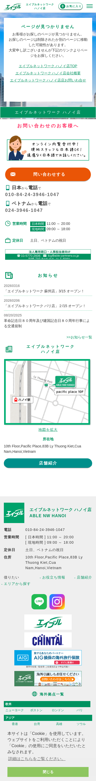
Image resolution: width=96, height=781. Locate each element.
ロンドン (58, 710)
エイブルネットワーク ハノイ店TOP (48, 66)
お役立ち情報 (53, 577)
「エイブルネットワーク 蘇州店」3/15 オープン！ (44, 291)
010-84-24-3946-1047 (32, 194)
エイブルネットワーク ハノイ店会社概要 (48, 73)
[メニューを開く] (89, 6)
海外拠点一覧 (52, 694)
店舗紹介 (48, 463)
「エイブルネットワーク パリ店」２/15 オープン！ (45, 306)
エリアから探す (17, 584)
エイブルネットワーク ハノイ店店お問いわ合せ (48, 80)
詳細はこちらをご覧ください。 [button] (37, 759)
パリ (80, 710)
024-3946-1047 (24, 210)
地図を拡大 (48, 430)
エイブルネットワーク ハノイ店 (60, 510)
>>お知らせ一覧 (79, 337)
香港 (15, 724)
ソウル (81, 724)
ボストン (36, 710)
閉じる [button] (48, 772)
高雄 (59, 724)
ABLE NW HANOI (47, 516)
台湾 (37, 724)
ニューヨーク (14, 710)
